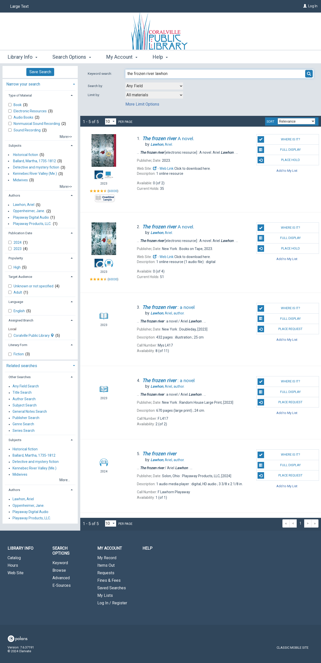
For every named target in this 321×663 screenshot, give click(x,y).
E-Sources (61, 585)
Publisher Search (26, 418)
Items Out (106, 565)
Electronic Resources (30, 111)
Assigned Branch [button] (21, 320)
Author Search (24, 399)
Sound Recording (27, 130)
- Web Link (163, 169)
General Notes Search (30, 411)
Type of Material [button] (20, 95)
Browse (59, 570)
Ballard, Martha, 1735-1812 (34, 161)
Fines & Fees (109, 580)
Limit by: (94, 95)
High (17, 267)
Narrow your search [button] (23, 84)
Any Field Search (26, 386)
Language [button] (16, 302)
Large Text (19, 6)
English (20, 311)
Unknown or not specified (34, 286)
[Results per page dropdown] (110, 121)
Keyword (60, 562)
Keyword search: (100, 73)
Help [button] (160, 57)
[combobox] (154, 86)
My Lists (105, 595)
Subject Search (25, 405)
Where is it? (279, 139)
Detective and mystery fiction (36, 167)
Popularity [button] (16, 258)
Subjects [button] (15, 145)
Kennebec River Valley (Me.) (35, 174)
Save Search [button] (40, 71)
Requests (105, 572)
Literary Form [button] (18, 345)
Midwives (20, 180)
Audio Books (24, 117)
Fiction (19, 354)
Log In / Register (112, 603)
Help (147, 548)
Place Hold (279, 160)
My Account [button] (121, 57)
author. (167, 313)
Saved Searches (111, 588)
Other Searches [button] (20, 377)
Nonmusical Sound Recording (37, 124)
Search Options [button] (71, 57)
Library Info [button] (22, 57)
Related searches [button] (21, 365)
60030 (113, 191)
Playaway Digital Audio (31, 217)
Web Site (16, 572)
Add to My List (286, 170)
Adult (18, 292)
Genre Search (23, 424)
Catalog (14, 557)
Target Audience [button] (20, 277)
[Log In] (305, 6)
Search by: (96, 86)
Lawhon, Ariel (23, 205)
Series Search (24, 431)
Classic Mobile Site (292, 647)
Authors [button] (14, 195)
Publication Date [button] (20, 233)
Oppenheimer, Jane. (29, 211)
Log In (312, 6)
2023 (18, 249)
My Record (106, 557)
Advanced (61, 577)
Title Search (22, 393)
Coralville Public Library (34, 336)
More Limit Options (142, 104)
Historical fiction (25, 155)
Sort (270, 121)
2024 (18, 242)
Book (18, 105)
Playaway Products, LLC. (32, 224)
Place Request (280, 329)
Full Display (279, 149)
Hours (13, 565)
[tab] (40, 83)
